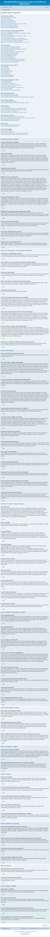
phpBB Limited (35, 890)
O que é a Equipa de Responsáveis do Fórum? (10, 90)
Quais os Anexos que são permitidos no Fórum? (10, 124)
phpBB (21, 931)
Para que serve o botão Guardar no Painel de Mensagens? (13, 59)
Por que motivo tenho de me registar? (8, 17)
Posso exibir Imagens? (5, 70)
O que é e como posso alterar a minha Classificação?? (12, 40)
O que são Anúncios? (5, 72)
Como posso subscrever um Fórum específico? (10, 119)
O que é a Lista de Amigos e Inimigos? (9, 101)
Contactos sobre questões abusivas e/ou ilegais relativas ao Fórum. (14, 133)
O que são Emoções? (5, 68)
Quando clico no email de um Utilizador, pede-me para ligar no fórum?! (15, 42)
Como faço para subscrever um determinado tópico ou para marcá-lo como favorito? (18, 117)
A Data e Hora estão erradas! (7, 34)
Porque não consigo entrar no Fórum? (8, 22)
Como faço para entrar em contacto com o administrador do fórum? (14, 134)
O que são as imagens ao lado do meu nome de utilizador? (13, 38)
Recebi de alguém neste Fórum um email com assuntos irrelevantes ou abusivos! (17, 96)
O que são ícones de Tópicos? (7, 76)
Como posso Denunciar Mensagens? (8, 58)
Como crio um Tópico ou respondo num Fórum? (10, 46)
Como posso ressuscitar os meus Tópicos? (9, 61)
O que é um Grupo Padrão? (6, 88)
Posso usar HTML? (5, 67)
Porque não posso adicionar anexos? (8, 55)
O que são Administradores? (6, 81)
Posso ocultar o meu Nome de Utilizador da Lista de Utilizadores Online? (16, 33)
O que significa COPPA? (6, 18)
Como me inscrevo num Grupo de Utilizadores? (10, 84)
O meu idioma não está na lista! (7, 37)
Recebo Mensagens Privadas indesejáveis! (9, 95)
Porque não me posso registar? (7, 19)
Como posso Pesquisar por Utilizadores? (9, 110)
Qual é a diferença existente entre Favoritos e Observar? (12, 116)
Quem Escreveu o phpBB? (6, 130)
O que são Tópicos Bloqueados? (7, 75)
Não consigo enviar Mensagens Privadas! (9, 94)
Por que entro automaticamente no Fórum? (9, 26)
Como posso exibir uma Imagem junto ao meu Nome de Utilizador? (14, 39)
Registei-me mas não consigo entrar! (8, 21)
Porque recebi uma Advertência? (7, 56)
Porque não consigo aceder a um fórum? (9, 54)
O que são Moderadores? (6, 82)
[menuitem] (10, 7)
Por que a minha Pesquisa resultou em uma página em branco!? (14, 109)
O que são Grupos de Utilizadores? (8, 83)
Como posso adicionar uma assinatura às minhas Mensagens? (14, 49)
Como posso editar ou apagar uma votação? (10, 53)
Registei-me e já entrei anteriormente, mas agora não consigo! (13, 23)
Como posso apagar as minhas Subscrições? (10, 120)
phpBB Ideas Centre (32, 900)
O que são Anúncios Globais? (7, 71)
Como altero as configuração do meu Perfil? (10, 31)
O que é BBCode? (4, 66)
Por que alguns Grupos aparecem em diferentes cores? (12, 87)
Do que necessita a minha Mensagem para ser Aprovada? (13, 60)
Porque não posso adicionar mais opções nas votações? (12, 51)
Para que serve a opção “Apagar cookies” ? (10, 27)
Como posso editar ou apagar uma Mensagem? (10, 47)
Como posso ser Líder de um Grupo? (8, 86)
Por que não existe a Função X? (7, 131)
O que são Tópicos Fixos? (6, 74)
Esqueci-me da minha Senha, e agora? (9, 24)
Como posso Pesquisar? (6, 107)
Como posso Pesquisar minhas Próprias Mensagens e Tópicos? (14, 112)
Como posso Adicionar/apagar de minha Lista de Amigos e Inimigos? (15, 102)
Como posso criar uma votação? (7, 50)
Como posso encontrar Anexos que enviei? (9, 126)
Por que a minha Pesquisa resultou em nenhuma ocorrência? (13, 108)
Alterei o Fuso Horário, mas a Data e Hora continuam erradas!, (13, 35)
